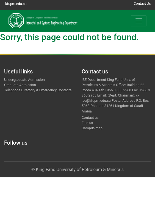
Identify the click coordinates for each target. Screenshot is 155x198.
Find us (87, 123)
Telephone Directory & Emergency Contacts (37, 90)
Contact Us (142, 3)
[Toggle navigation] (138, 20)
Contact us (90, 118)
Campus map (92, 128)
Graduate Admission (20, 85)
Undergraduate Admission (24, 80)
